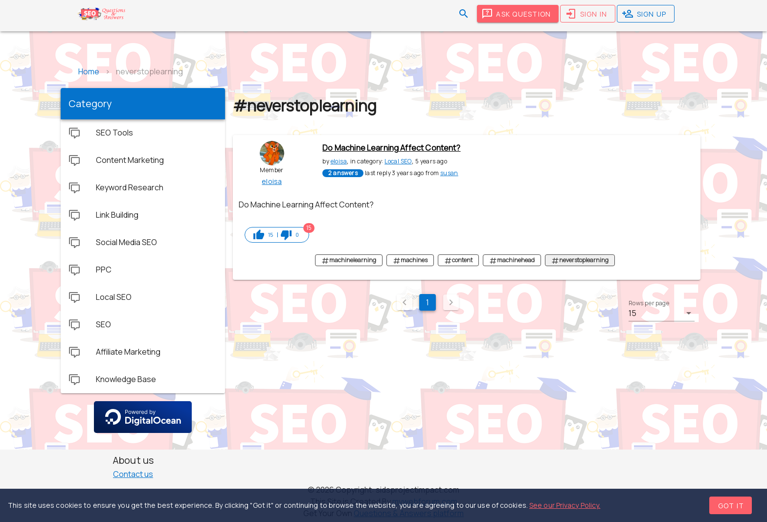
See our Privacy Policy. (564, 505)
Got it (731, 505)
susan (449, 173)
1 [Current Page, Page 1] (427, 302)
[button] (662, 313)
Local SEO (398, 161)
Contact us (133, 474)
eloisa (339, 161)
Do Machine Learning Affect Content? (391, 147)
